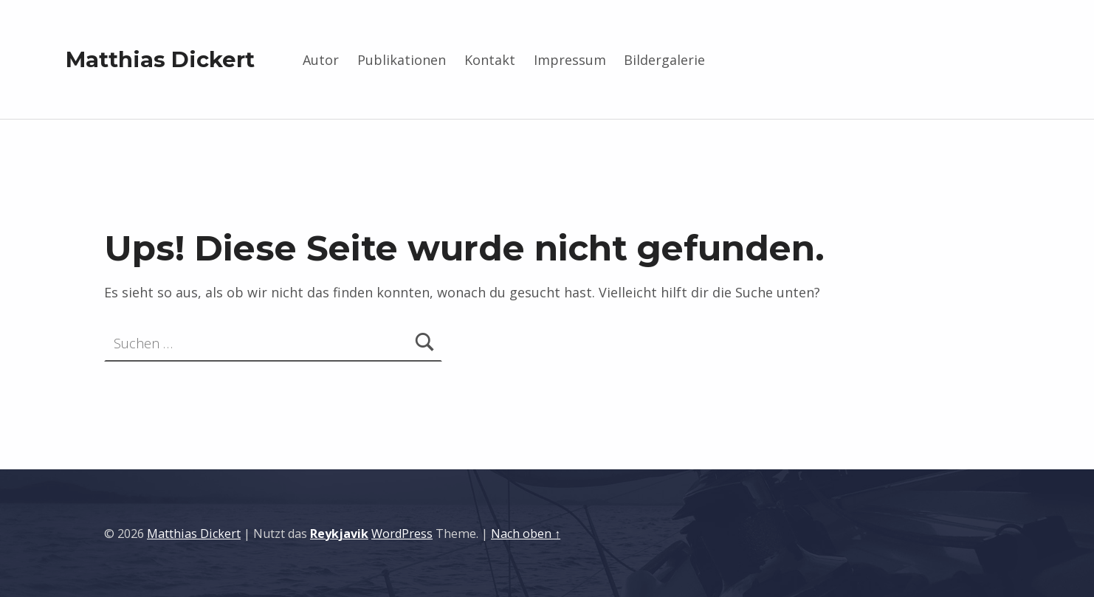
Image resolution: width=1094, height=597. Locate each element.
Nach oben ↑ (525, 533)
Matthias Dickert (160, 59)
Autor (321, 60)
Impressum (570, 60)
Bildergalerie (664, 60)
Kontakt (489, 60)
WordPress (402, 533)
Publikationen (401, 60)
